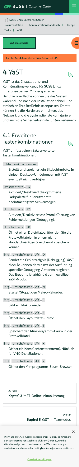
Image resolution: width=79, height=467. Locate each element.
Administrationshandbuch (44, 25)
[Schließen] (73, 431)
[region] (39, 446)
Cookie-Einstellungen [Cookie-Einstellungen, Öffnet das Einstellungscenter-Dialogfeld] (39, 459)
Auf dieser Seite (19, 43)
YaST (19, 30)
